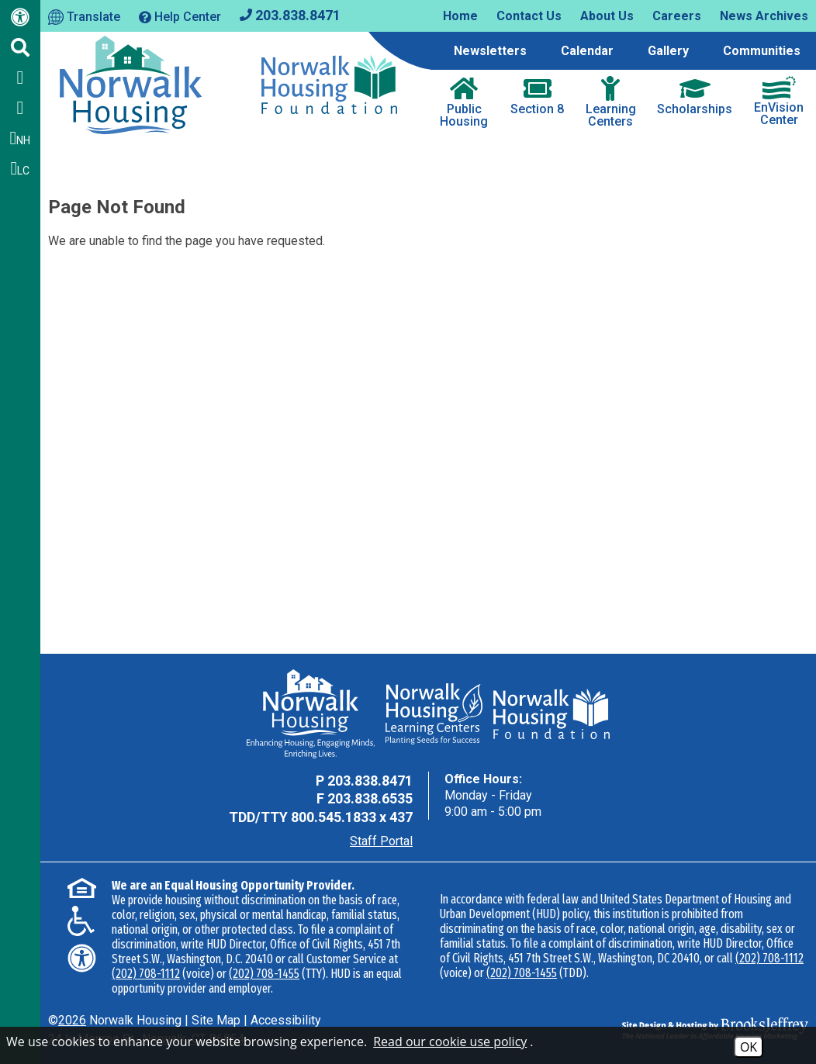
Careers (676, 16)
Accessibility (286, 1020)
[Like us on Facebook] (20, 77)
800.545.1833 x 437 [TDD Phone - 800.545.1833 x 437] (352, 817)
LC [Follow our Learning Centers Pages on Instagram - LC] (20, 168)
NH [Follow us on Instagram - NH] (20, 138)
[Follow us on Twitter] (20, 107)
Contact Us (529, 16)
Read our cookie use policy (450, 1041)
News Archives (764, 16)
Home (460, 16)
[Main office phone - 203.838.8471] (290, 14)
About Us (607, 16)
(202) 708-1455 (264, 973)
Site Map (216, 1020)
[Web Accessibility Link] (20, 20)
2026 (72, 1020)
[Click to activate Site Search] (20, 47)
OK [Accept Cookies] (748, 1046)
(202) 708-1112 (146, 973)
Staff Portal (381, 841)
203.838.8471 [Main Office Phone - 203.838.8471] (370, 780)
